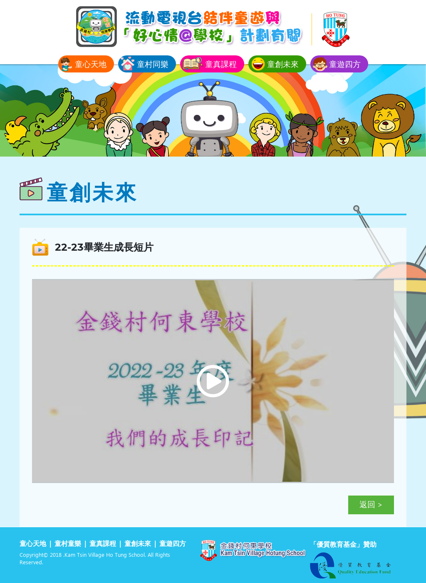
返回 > (371, 505)
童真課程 (221, 64)
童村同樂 (152, 64)
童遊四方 (345, 64)
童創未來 (283, 64)
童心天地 (90, 64)
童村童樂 (67, 544)
